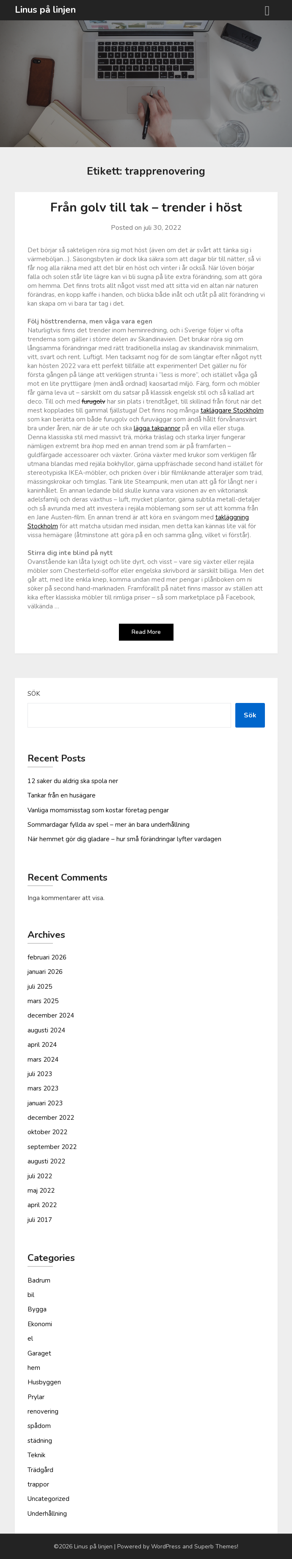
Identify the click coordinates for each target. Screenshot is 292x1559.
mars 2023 (43, 1088)
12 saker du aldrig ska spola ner (73, 781)
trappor (38, 1484)
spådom (39, 1426)
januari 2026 (45, 972)
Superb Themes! (216, 1546)
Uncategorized (48, 1499)
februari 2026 (47, 957)
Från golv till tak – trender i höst (146, 207)
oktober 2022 (47, 1132)
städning (40, 1440)
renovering (43, 1411)
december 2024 (51, 1015)
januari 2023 (45, 1103)
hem (34, 1368)
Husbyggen (44, 1382)
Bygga (37, 1309)
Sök (34, 693)
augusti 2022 (46, 1161)
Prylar (36, 1397)
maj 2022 (41, 1190)
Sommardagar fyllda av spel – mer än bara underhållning (109, 824)
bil (31, 1295)
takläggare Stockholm (232, 410)
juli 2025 (40, 986)
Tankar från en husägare (62, 795)
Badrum (39, 1280)
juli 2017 (40, 1220)
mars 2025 (43, 1001)
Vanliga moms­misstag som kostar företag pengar (98, 810)
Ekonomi (40, 1324)
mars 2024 (43, 1059)
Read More (146, 632)
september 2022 (52, 1147)
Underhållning (47, 1513)
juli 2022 (40, 1176)
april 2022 (42, 1205)
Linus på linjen (45, 9)
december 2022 (51, 1117)
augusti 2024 (46, 1030)
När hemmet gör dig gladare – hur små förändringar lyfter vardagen (124, 839)
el (30, 1338)
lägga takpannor (157, 428)
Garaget (39, 1353)
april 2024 (42, 1044)
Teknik (36, 1455)
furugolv (93, 401)
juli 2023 (40, 1074)
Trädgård (40, 1470)
